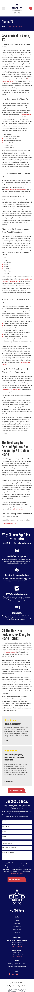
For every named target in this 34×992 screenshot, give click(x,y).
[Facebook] (9, 974)
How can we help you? (8, 852)
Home (17, 920)
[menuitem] (9, 986)
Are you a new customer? (9, 847)
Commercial (17, 929)
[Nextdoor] (24, 974)
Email (4, 836)
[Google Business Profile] (17, 974)
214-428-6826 (17, 911)
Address (4, 842)
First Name (5, 821)
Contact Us (17, 932)
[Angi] (21, 974)
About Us (17, 923)
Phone (4, 831)
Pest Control (17, 926)
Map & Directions (17, 947)
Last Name (5, 826)
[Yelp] (13, 974)
